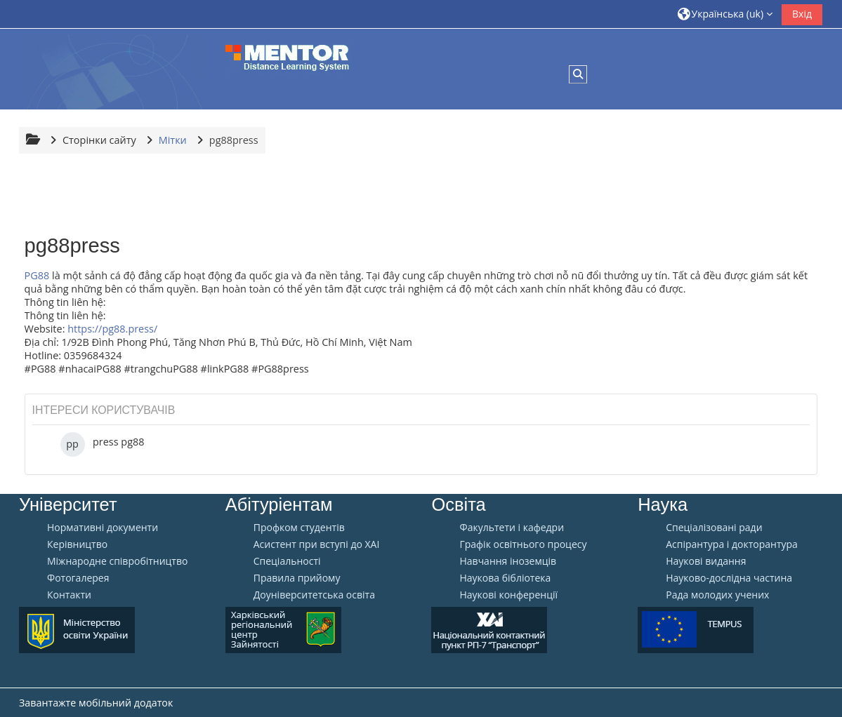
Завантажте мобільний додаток (96, 702)
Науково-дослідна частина (729, 578)
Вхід (802, 13)
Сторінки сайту (99, 140)
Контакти (69, 595)
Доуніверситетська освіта (314, 595)
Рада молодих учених (717, 595)
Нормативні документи (102, 527)
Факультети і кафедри (511, 527)
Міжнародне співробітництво (117, 561)
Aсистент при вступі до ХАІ (317, 544)
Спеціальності (287, 561)
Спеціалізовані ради (714, 527)
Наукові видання (706, 561)
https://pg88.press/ (112, 328)
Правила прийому (297, 578)
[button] (725, 14)
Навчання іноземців (507, 561)
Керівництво (77, 544)
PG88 (37, 275)
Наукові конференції (508, 595)
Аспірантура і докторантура (732, 544)
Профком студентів (299, 527)
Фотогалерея (78, 578)
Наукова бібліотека (505, 578)
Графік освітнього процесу (522, 544)
